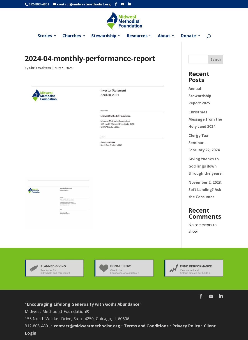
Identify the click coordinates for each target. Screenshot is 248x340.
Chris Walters (40, 68)
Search (216, 59)
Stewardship (103, 36)
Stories (45, 36)
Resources (137, 36)
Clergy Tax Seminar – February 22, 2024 (204, 142)
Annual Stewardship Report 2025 (199, 96)
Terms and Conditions (146, 326)
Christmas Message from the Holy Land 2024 (205, 119)
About (164, 36)
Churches (71, 36)
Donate (188, 36)
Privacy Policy (186, 326)
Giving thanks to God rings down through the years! (205, 166)
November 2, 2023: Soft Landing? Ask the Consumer (205, 189)
